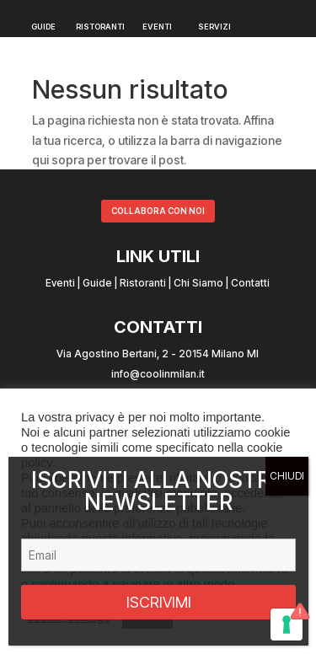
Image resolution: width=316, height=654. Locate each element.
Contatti (250, 282)
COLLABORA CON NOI (158, 211)
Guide (97, 282)
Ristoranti (143, 282)
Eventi (60, 282)
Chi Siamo (198, 282)
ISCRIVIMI (158, 602)
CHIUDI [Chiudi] (287, 475)
